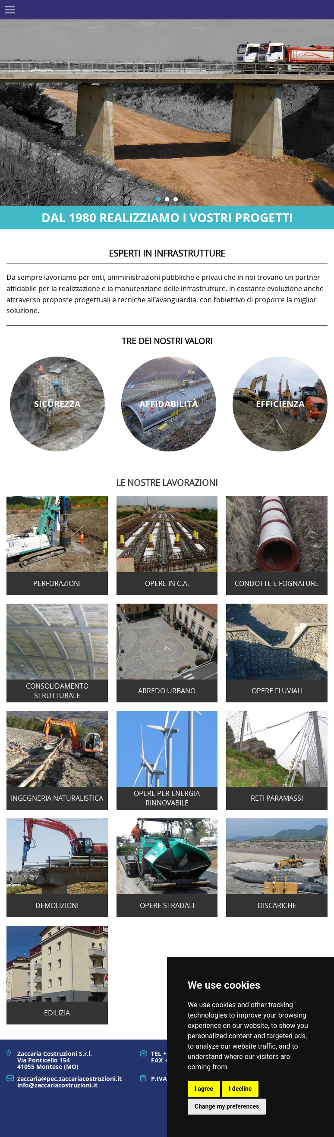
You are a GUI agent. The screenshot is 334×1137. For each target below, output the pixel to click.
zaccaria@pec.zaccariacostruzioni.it (69, 1078)
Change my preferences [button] (227, 1106)
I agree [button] (204, 1088)
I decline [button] (240, 1088)
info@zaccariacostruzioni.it (57, 1085)
